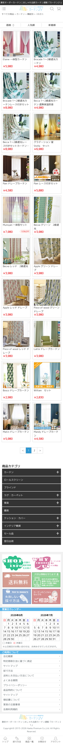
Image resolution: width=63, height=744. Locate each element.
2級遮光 (39, 14)
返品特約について (12, 690)
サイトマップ (10, 665)
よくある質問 (10, 680)
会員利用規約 (10, 709)
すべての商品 (8, 14)
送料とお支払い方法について (18, 675)
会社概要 (8, 656)
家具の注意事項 (11, 704)
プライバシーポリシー (15, 685)
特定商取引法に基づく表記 (17, 661)
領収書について (11, 699)
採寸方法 (8, 670)
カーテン (20, 14)
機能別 (30, 14)
